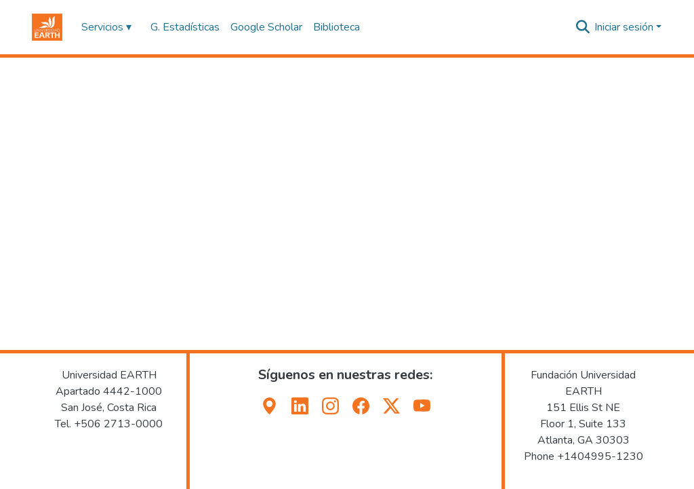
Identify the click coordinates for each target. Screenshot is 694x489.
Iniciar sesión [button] (625, 27)
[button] (47, 27)
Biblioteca (336, 27)
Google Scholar (266, 27)
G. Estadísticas (185, 27)
